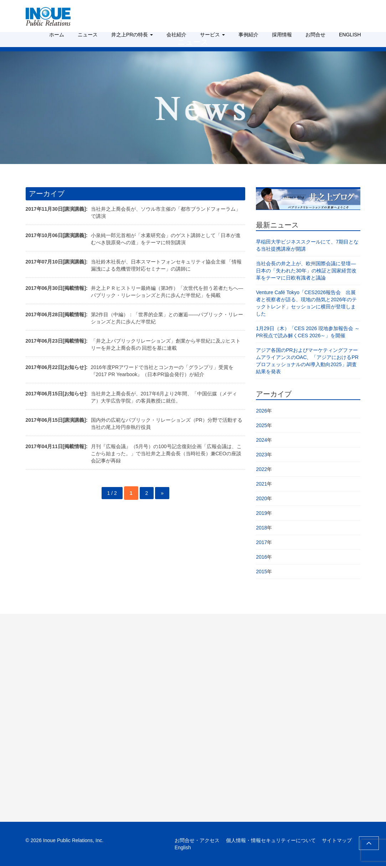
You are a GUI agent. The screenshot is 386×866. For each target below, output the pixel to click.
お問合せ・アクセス (197, 840)
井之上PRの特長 (132, 34)
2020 (261, 498)
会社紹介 (176, 34)
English (183, 847)
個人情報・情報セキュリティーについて (271, 840)
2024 (261, 440)
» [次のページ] (162, 493)
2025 (261, 425)
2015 (261, 571)
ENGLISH (350, 34)
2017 (261, 542)
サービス (212, 34)
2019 (261, 513)
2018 (261, 528)
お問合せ (315, 34)
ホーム (56, 34)
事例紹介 (248, 34)
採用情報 (282, 34)
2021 (261, 484)
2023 (261, 454)
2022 (261, 469)
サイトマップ (337, 840)
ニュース (88, 34)
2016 (261, 557)
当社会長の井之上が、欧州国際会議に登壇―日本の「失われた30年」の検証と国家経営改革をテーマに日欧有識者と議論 (306, 271)
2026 (261, 411)
